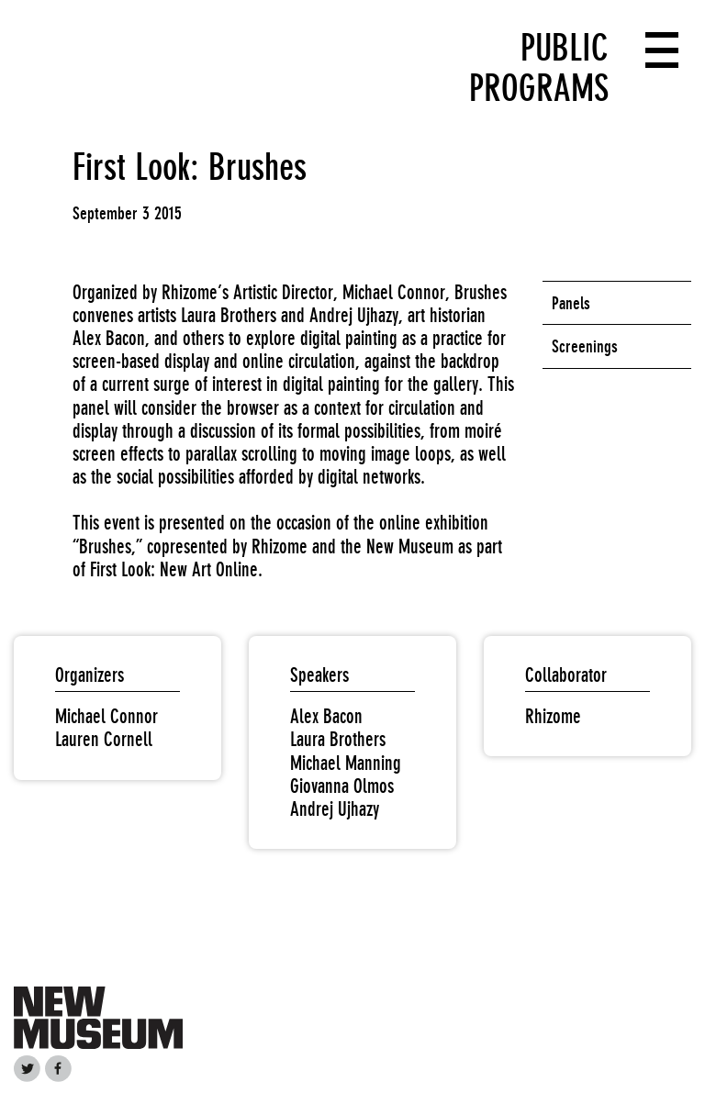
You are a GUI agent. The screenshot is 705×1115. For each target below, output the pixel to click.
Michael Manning (345, 763)
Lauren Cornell (103, 739)
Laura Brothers (338, 739)
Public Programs (539, 68)
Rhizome (553, 716)
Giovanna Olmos (342, 786)
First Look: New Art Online (174, 569)
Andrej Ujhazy (334, 808)
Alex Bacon (326, 716)
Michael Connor (106, 716)
